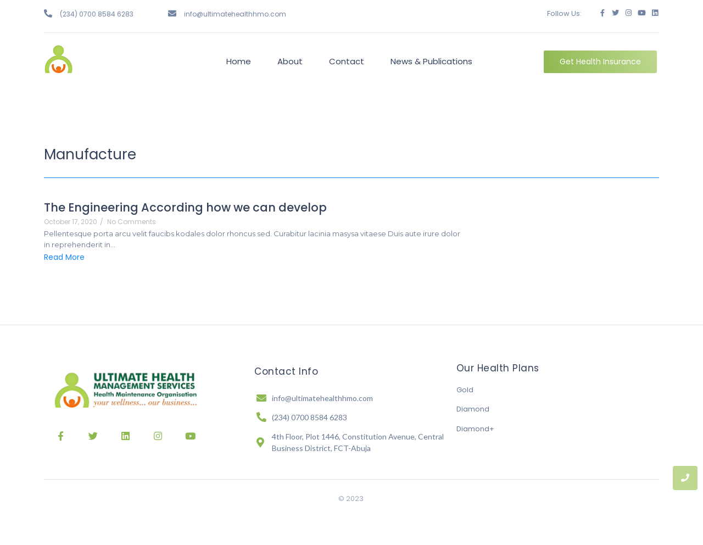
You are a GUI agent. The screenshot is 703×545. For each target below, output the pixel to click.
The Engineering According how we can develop (185, 207)
